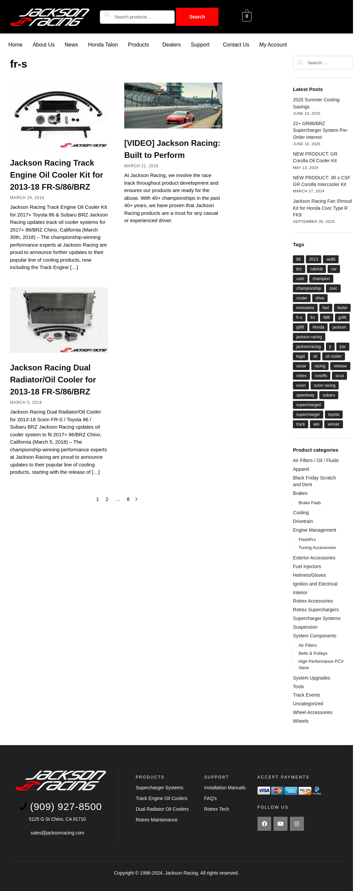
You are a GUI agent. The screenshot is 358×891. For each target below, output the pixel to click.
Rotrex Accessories (313, 600)
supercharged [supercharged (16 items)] (308, 404)
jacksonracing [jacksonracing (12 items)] (308, 346)
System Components (314, 635)
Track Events (306, 694)
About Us (44, 44)
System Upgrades (311, 677)
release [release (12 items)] (340, 365)
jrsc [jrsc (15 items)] (343, 346)
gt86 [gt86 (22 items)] (300, 327)
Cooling (301, 512)
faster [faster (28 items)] (342, 307)
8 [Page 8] (128, 499)
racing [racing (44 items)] (320, 365)
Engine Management (314, 529)
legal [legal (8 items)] (300, 356)
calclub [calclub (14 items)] (316, 268)
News (71, 44)
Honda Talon (103, 44)
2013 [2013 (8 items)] (313, 259)
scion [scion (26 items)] (301, 385)
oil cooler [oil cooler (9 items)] (334, 356)
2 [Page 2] (107, 499)
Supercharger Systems (316, 618)
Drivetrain (303, 521)
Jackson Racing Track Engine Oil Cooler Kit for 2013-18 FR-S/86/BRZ (56, 174)
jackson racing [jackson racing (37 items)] (309, 336)
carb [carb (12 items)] (300, 278)
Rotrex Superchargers (316, 609)
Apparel (301, 468)
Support (200, 44)
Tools (298, 686)
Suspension (305, 626)
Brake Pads (310, 502)
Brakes (300, 493)
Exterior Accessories (314, 557)
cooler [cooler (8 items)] (301, 297)
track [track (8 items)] (300, 424)
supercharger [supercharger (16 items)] (308, 414)
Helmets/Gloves (309, 574)
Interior (300, 592)
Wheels (301, 720)
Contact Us (236, 44)
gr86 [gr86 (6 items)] (342, 317)
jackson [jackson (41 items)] (339, 327)
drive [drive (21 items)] (320, 297)
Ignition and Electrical (315, 583)
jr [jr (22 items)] (330, 346)
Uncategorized (308, 703)
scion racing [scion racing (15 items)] (324, 385)
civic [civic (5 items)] (333, 288)
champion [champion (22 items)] (321, 278)
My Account (273, 44)
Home (15, 44)
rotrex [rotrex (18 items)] (301, 375)
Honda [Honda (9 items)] (318, 327)
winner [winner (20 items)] (333, 424)
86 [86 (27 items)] (298, 259)
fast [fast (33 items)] (326, 307)
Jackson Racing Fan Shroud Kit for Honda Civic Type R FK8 (322, 207)
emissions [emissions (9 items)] (305, 307)
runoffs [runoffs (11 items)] (321, 375)
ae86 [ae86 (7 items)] (330, 259)
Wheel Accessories (312, 712)
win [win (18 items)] (316, 424)
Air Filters (308, 644)
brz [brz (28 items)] (299, 268)
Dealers (171, 44)
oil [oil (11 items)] (315, 356)
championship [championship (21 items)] (308, 288)
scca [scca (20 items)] (339, 375)
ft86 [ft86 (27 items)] (326, 317)
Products (138, 44)
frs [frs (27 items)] (313, 317)
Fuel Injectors (307, 566)
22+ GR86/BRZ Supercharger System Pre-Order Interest (320, 130)
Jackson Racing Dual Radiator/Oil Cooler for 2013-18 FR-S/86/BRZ (53, 379)
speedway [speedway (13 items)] (305, 394)
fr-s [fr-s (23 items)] (299, 317)
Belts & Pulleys (313, 652)
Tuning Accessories (317, 547)
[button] (140, 44)
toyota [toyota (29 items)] (333, 414)
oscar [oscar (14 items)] (301, 365)
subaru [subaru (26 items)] (329, 394)
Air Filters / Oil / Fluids (316, 460)
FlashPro (307, 539)
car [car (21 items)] (334, 268)
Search (197, 16)
